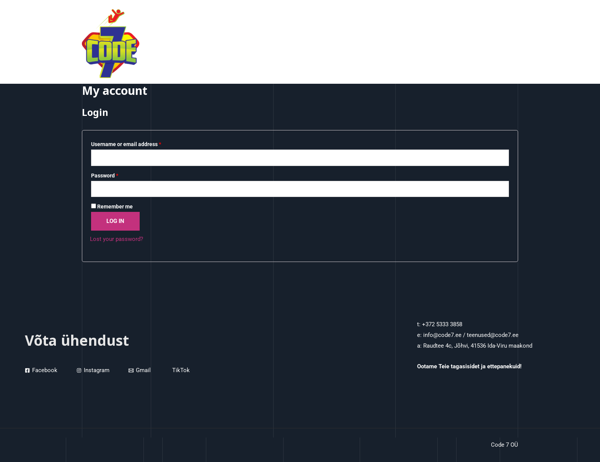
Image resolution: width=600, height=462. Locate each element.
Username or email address (126, 144)
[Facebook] (41, 370)
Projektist (464, 43)
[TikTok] (180, 370)
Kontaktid (500, 43)
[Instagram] (93, 370)
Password (104, 175)
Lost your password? (116, 239)
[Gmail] (140, 370)
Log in (115, 221)
